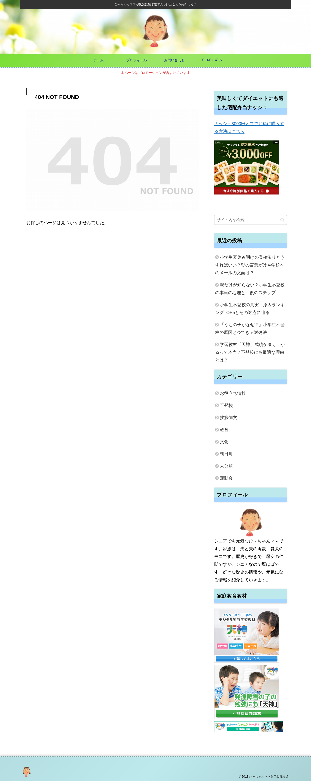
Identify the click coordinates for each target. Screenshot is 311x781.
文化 (224, 441)
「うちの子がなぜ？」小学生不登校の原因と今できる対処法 (250, 328)
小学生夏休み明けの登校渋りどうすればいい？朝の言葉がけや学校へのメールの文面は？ (250, 265)
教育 (224, 429)
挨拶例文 (228, 417)
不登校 (226, 405)
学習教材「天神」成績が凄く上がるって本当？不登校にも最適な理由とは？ (250, 352)
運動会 (226, 478)
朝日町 (226, 453)
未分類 (226, 466)
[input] (250, 220)
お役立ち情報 (233, 393)
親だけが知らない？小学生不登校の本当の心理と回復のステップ (250, 288)
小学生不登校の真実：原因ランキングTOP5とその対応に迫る (250, 308)
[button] (282, 219)
